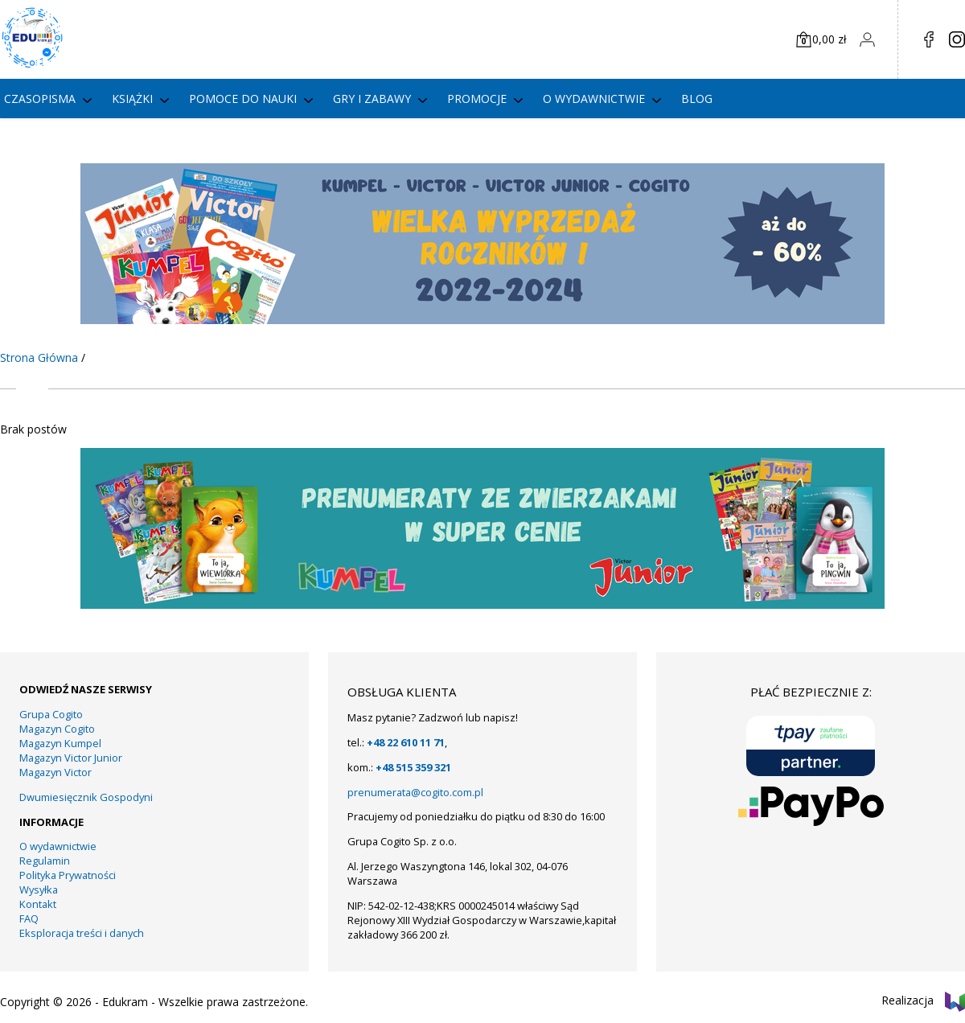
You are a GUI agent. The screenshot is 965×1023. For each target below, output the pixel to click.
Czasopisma (40, 98)
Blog (696, 98)
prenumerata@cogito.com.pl (415, 792)
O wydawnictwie (594, 98)
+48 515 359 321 (413, 767)
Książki (132, 98)
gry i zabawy (372, 98)
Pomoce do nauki (243, 98)
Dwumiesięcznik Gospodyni (86, 797)
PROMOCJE (477, 98)
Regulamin (44, 860)
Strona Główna (39, 357)
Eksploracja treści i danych (81, 933)
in (957, 39)
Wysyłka (38, 889)
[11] (482, 604)
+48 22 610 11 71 (406, 742)
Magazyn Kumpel (60, 743)
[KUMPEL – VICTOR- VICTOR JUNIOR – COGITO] (482, 319)
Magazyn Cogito (57, 728)
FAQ (29, 918)
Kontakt (37, 904)
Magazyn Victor (55, 772)
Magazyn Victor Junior (70, 757)
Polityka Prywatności (67, 875)
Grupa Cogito (51, 714)
